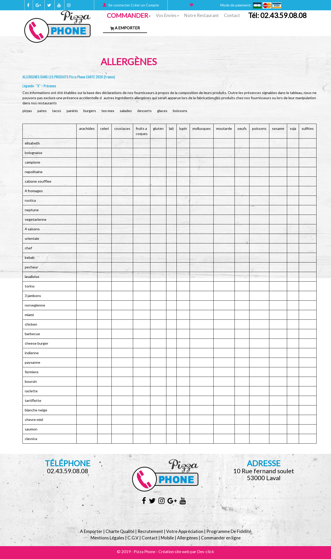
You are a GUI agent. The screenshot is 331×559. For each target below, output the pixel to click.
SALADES (126, 110)
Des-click (205, 551)
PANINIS (72, 110)
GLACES (162, 110)
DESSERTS (144, 110)
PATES (42, 110)
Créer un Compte (145, 5)
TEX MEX (107, 110)
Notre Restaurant (201, 15)
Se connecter (119, 5)
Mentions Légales (107, 537)
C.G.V (133, 537)
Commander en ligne (221, 537)
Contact (232, 15)
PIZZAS (27, 110)
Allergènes (187, 537)
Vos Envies (167, 15)
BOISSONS (180, 110)
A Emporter (125, 28)
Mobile (167, 537)
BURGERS (89, 110)
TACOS (56, 110)
